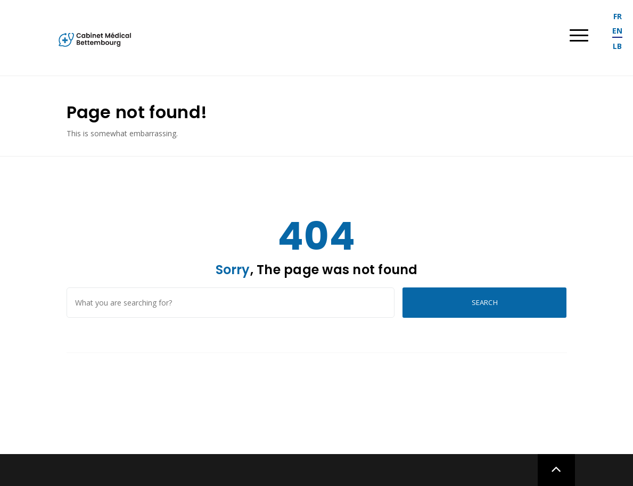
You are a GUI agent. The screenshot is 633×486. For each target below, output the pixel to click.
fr (617, 16)
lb (617, 46)
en (617, 31)
